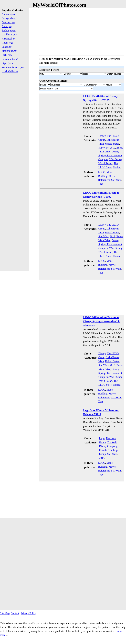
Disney (102, 135)
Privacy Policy (28, 613)
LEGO (101, 172)
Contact (15, 613)
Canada (103, 450)
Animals (8, 14)
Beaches (8, 22)
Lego (102, 438)
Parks (7, 55)
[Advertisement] (81, 31)
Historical (9, 38)
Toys (100, 183)
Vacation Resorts (13, 67)
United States (112, 143)
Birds (6, 26)
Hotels (7, 42)
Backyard (9, 18)
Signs (7, 63)
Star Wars (103, 147)
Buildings (9, 30)
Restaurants (10, 59)
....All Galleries (10, 71)
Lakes (7, 46)
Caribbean (9, 34)
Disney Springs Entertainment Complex (110, 155)
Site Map (5, 613)
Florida (116, 167)
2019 (112, 147)
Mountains (9, 50)
